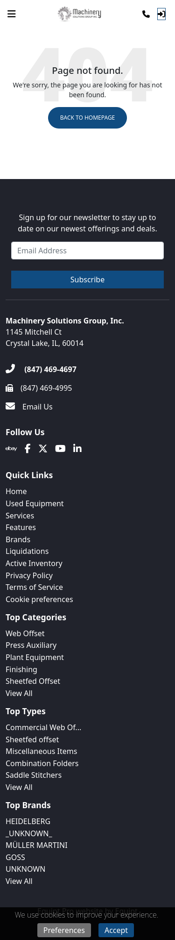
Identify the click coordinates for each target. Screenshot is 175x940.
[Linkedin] (77, 448)
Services (20, 515)
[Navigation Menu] (11, 14)
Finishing (21, 669)
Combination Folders (42, 763)
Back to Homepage (87, 118)
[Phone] (146, 14)
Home (16, 491)
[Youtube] (60, 448)
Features (21, 527)
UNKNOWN (25, 869)
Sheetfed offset (32, 739)
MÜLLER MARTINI (37, 845)
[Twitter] (43, 448)
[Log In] (161, 14)
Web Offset (25, 633)
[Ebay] (11, 448)
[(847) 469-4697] (41, 369)
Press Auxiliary (31, 645)
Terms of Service (34, 587)
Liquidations (27, 551)
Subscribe (87, 279)
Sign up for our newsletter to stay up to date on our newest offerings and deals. (87, 223)
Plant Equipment (35, 657)
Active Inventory (34, 563)
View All (19, 693)
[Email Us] (29, 407)
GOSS (15, 857)
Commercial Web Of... (43, 727)
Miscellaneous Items (41, 751)
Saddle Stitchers (34, 775)
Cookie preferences (39, 599)
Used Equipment (35, 503)
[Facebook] (28, 448)
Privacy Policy (29, 575)
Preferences (64, 930)
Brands (18, 539)
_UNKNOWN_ (29, 833)
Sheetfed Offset (33, 681)
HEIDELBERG (28, 821)
